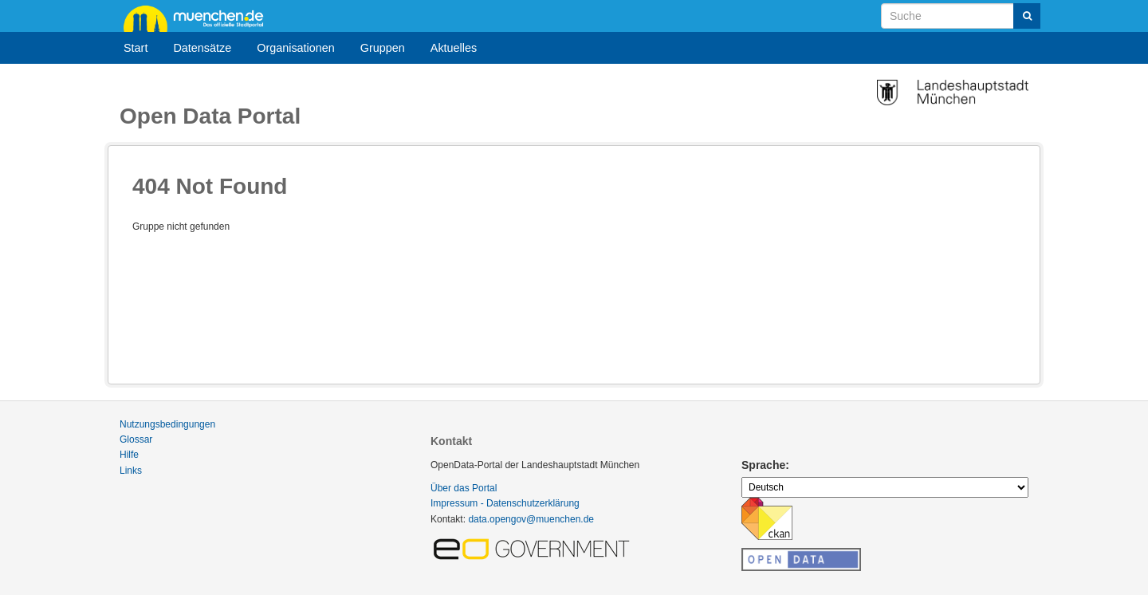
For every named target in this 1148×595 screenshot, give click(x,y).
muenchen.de (199, 17)
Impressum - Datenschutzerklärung (505, 503)
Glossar (136, 439)
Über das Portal (464, 488)
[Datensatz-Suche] (960, 16)
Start (135, 47)
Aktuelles (454, 47)
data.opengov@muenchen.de (531, 519)
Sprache (763, 465)
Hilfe (129, 454)
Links (131, 470)
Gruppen (382, 47)
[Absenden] (1026, 16)
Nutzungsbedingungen (167, 424)
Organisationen (296, 47)
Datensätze (202, 47)
